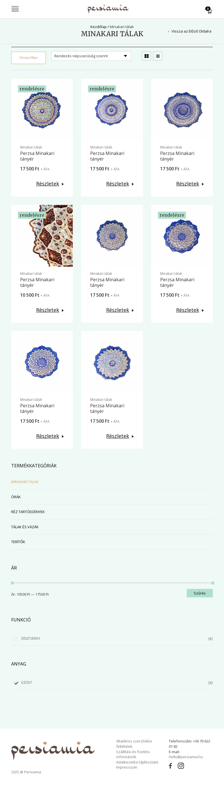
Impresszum (126, 767)
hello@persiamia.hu (186, 756)
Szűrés (200, 593)
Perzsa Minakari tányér (37, 156)
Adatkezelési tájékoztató (137, 762)
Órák (16, 496)
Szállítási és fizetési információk (133, 754)
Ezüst (26, 682)
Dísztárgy (30, 638)
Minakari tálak (31, 147)
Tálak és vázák (25, 526)
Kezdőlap (98, 26)
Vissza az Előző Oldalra (191, 31)
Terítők (18, 541)
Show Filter (28, 57)
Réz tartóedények (28, 511)
